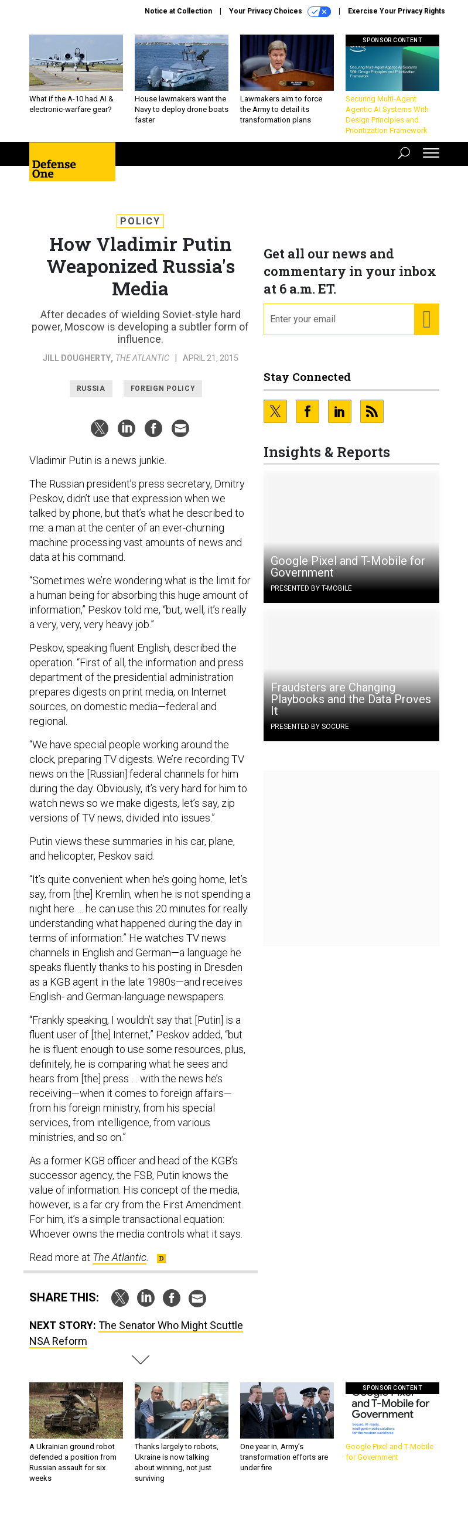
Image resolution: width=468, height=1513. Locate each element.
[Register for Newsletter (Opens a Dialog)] (426, 319)
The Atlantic (142, 358)
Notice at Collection (178, 11)
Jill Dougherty (77, 358)
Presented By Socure (310, 727)
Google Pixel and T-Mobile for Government (348, 567)
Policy (140, 221)
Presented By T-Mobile (311, 588)
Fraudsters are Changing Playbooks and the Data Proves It (351, 699)
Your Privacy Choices (280, 11)
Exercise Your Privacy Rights (396, 11)
